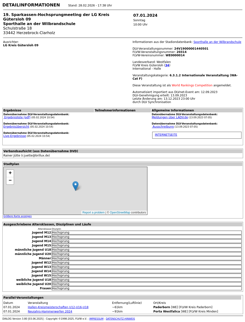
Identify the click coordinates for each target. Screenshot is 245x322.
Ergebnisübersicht (16, 126)
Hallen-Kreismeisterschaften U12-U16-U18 (58, 307)
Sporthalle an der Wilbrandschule (217, 42)
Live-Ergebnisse (14, 136)
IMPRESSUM (96, 318)
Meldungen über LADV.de (170, 117)
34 (167, 65)
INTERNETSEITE (166, 134)
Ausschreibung (163, 126)
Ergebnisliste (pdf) (17, 117)
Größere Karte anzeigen (17, 216)
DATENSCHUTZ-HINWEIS (120, 318)
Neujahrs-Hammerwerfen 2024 (50, 311)
